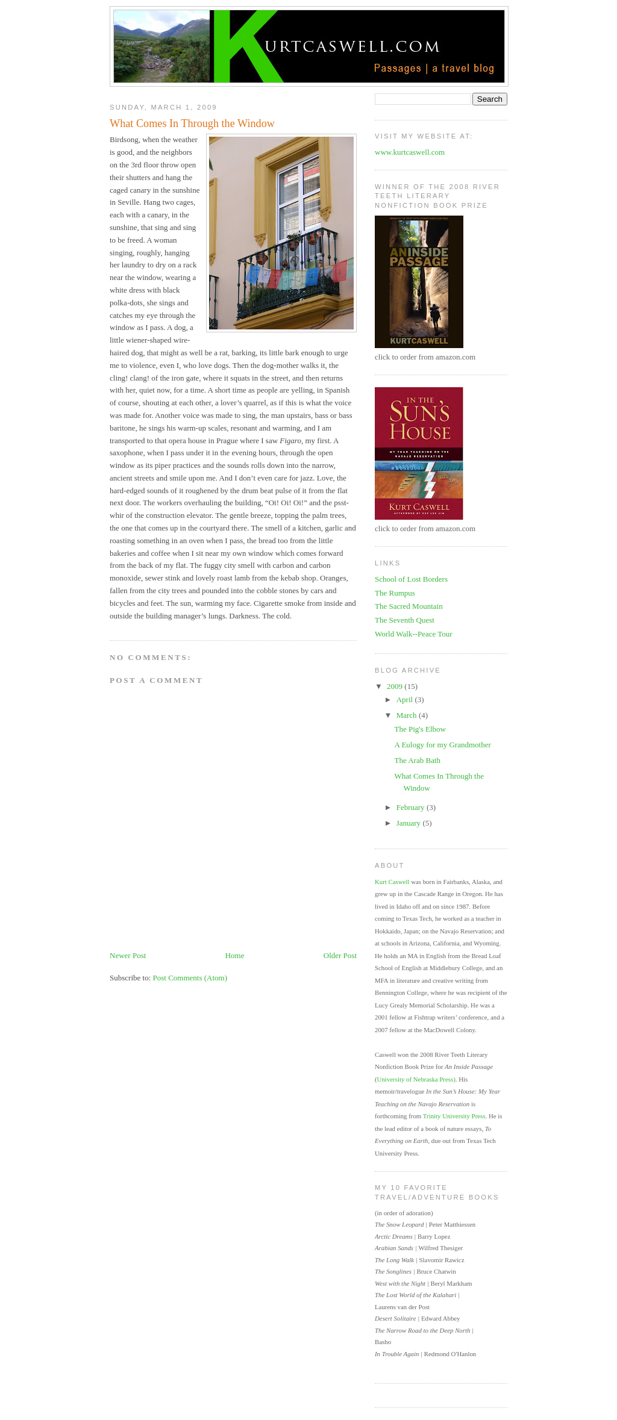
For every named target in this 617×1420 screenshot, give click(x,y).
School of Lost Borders (411, 579)
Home (235, 955)
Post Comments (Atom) (190, 977)
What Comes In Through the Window (192, 123)
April (405, 699)
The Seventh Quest (404, 619)
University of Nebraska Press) (416, 1079)
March (407, 715)
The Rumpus (395, 592)
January (409, 822)
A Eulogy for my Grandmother (442, 744)
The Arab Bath (417, 760)
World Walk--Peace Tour (414, 633)
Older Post (340, 955)
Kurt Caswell (392, 881)
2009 (395, 686)
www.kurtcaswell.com (410, 152)
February (411, 807)
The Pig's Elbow (419, 728)
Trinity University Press (454, 1115)
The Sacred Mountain (409, 606)
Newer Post (128, 955)
